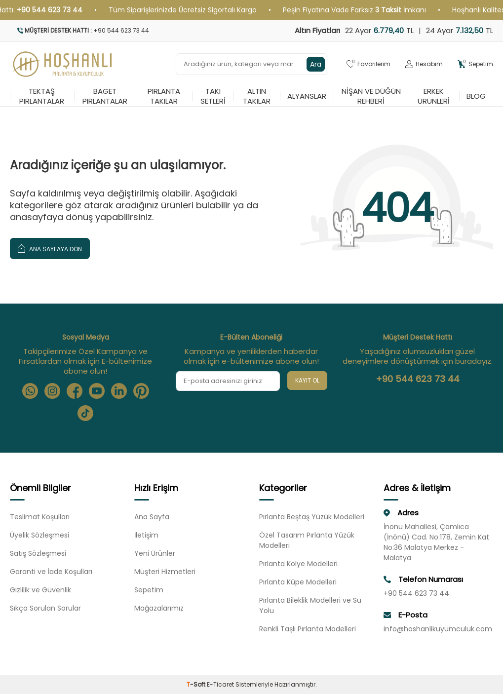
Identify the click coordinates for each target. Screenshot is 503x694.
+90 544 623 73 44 (418, 379)
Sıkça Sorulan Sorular (45, 608)
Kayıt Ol (307, 380)
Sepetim (148, 590)
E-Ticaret (220, 684)
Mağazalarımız (159, 608)
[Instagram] (52, 391)
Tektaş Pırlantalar (41, 96)
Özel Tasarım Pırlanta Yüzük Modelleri (306, 540)
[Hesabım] (424, 64)
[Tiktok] (85, 413)
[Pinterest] (141, 391)
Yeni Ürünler (154, 553)
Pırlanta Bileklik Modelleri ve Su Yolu (310, 605)
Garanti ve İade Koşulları (51, 572)
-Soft (197, 684)
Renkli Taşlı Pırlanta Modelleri (307, 629)
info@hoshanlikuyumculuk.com (438, 629)
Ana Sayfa (151, 517)
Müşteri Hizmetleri (164, 572)
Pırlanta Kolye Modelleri (298, 564)
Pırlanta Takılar (164, 96)
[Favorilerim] (368, 64)
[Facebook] (74, 391)
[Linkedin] (119, 391)
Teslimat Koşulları (40, 517)
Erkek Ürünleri (434, 96)
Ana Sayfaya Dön (50, 248)
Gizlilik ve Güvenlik (40, 590)
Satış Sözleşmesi (38, 553)
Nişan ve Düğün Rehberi (371, 96)
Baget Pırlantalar (104, 96)
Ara (315, 64)
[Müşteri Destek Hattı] (127, 31)
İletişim (146, 535)
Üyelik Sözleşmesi (39, 535)
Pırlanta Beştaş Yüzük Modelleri (311, 517)
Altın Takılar (257, 96)
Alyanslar (306, 96)
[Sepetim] (475, 64)
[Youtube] (97, 391)
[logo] (62, 64)
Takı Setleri (213, 96)
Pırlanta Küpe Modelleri (298, 582)
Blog (476, 96)
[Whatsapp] (30, 391)
